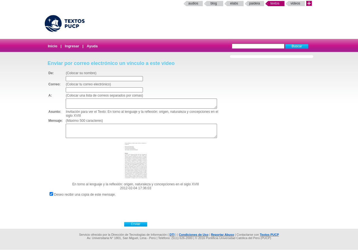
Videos (295, 3)
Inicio (52, 46)
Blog (214, 3)
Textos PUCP (269, 235)
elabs (234, 3)
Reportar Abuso (222, 235)
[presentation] (141, 209)
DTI (172, 235)
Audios (193, 3)
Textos (274, 3)
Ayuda (92, 46)
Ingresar (72, 46)
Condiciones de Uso (193, 235)
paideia (254, 3)
